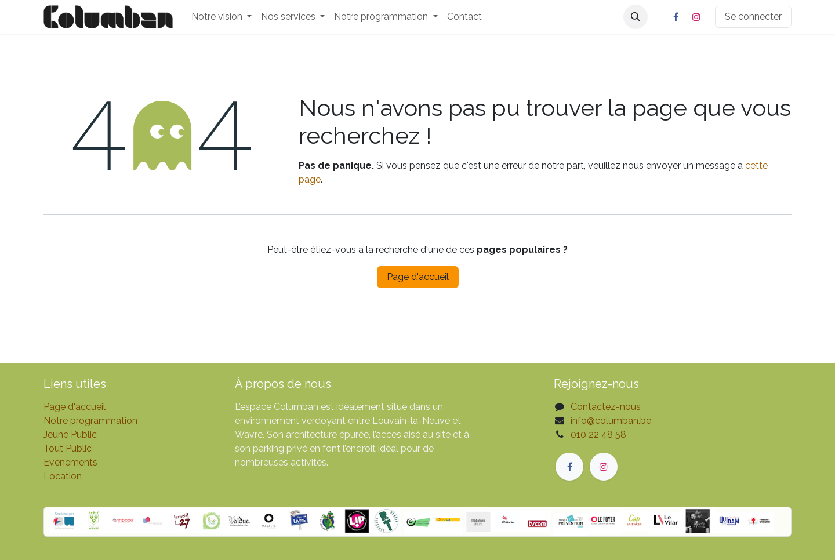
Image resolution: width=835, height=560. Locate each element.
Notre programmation (90, 420)
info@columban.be (611, 420)
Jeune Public (70, 434)
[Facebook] (675, 17)
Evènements (70, 462)
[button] (635, 17)
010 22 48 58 (598, 434)
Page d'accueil (418, 276)
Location (62, 476)
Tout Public (67, 448)
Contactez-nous (606, 406)
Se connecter (753, 16)
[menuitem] (221, 16)
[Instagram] (696, 17)
